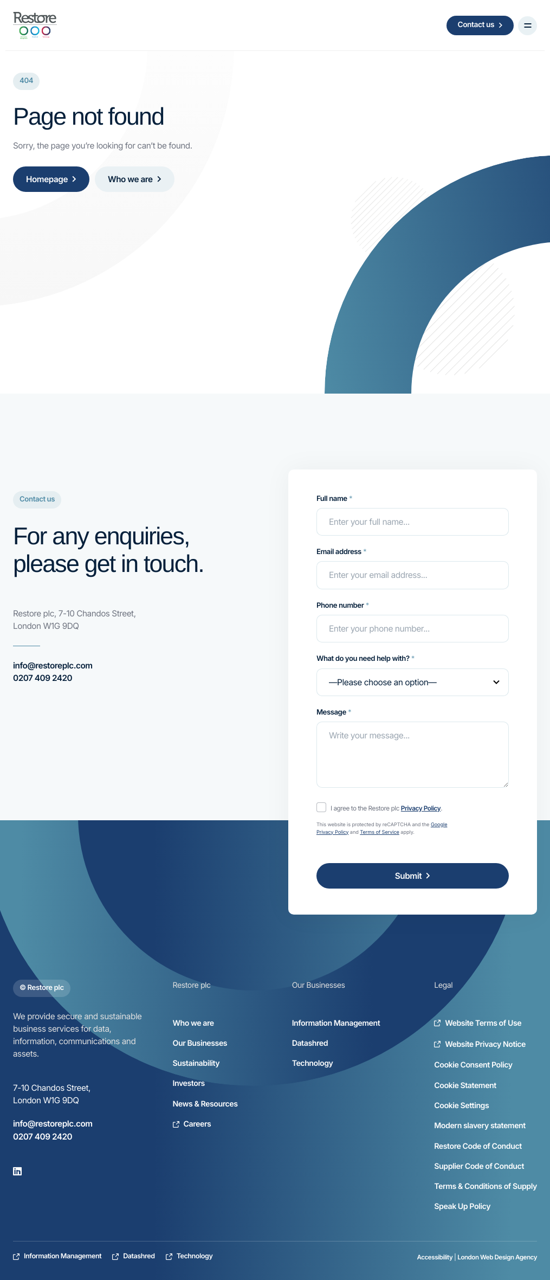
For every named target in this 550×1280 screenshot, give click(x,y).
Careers (192, 1124)
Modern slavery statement (480, 1125)
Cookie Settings (461, 1105)
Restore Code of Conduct (478, 1146)
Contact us (480, 25)
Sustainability (196, 1063)
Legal (443, 985)
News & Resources (205, 1104)
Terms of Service (379, 832)
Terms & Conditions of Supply (485, 1186)
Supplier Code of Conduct (479, 1166)
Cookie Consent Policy (473, 1065)
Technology (312, 1063)
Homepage (51, 179)
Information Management (336, 1023)
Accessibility (435, 1257)
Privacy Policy (421, 808)
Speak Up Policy (462, 1206)
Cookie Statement (465, 1085)
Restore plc (192, 985)
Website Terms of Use (477, 1023)
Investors (189, 1083)
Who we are (134, 179)
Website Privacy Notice (480, 1044)
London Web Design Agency (497, 1257)
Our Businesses (200, 1043)
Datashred (310, 1043)
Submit (412, 876)
